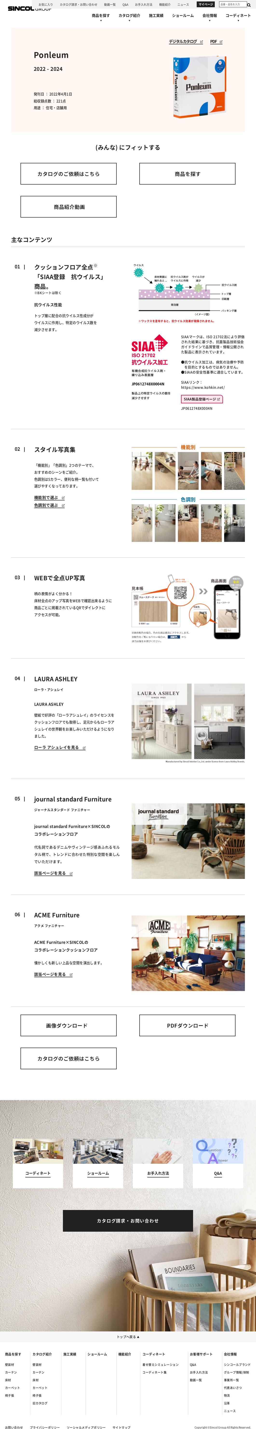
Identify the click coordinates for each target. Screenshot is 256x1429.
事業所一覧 (231, 1380)
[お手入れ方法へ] (143, 4)
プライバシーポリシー (45, 1427)
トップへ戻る (128, 1336)
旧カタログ (40, 1403)
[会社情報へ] (209, 18)
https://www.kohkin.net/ (203, 387)
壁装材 (9, 1364)
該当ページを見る (53, 873)
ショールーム (97, 1354)
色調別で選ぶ (49, 505)
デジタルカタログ (186, 41)
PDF (216, 41)
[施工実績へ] (156, 15)
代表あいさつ (233, 1387)
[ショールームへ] (183, 15)
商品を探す (13, 1354)
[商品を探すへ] (101, 18)
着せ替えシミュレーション (160, 1364)
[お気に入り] (46, 4)
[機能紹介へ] (165, 4)
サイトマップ (122, 1427)
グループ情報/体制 (236, 1372)
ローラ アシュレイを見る (60, 747)
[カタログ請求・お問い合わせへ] (78, 4)
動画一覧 (196, 1380)
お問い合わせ (14, 1427)
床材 (8, 1380)
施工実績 (69, 1354)
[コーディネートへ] (38, 1164)
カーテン (11, 1372)
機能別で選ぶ (49, 497)
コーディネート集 (154, 1372)
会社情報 (230, 1354)
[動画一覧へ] (110, 4)
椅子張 (9, 1395)
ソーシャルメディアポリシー (86, 1427)
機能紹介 (124, 1354)
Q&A (193, 1364)
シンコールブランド (237, 1364)
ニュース (230, 1410)
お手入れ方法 (199, 1372)
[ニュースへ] (183, 4)
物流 (227, 1395)
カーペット (12, 1387)
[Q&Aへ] (125, 4)
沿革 (227, 1403)
